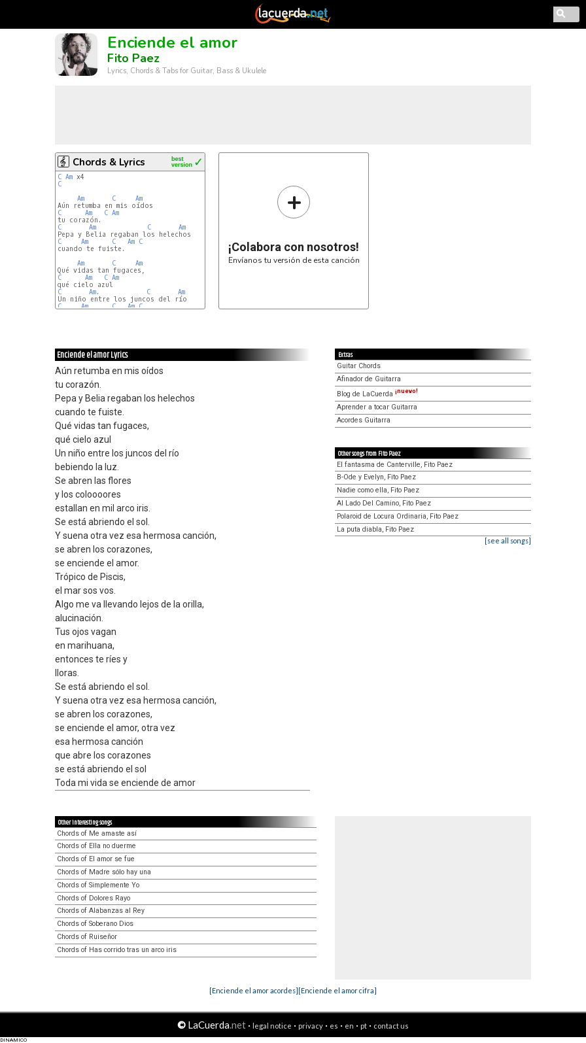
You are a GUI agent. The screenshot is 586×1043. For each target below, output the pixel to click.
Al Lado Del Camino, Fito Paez (384, 503)
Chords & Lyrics (109, 162)
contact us (391, 1025)
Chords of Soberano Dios (95, 923)
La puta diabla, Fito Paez (375, 529)
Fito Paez (133, 58)
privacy (310, 1025)
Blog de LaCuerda (377, 394)
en (349, 1025)
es (334, 1025)
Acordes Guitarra (363, 420)
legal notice (272, 1025)
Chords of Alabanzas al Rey (101, 910)
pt (363, 1025)
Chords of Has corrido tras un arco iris (117, 950)
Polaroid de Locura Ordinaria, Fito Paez (397, 516)
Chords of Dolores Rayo (93, 898)
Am (69, 177)
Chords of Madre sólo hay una (104, 872)
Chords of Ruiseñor (87, 936)
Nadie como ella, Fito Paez (378, 490)
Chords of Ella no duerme (96, 846)
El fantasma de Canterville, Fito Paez (395, 464)
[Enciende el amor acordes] (253, 990)
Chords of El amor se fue (96, 859)
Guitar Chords (359, 366)
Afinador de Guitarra (369, 379)
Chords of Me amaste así (97, 833)
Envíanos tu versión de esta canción (294, 224)
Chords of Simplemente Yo (98, 885)
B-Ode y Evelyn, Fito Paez (376, 477)
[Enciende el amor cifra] (337, 990)
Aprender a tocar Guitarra (377, 407)
